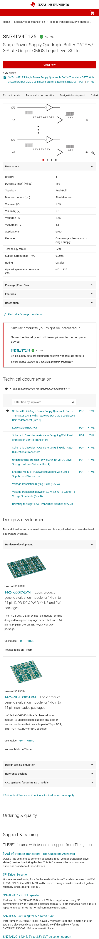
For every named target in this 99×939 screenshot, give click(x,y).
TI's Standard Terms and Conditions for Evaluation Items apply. (39, 795)
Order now (49, 64)
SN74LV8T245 (20, 350)
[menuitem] (51, 12)
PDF (81, 81)
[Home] (49, 4)
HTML (90, 81)
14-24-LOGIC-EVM (17, 592)
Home (6, 21)
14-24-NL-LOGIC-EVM (20, 697)
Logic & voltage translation (29, 21)
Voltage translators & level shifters (69, 21)
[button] (6, 12)
